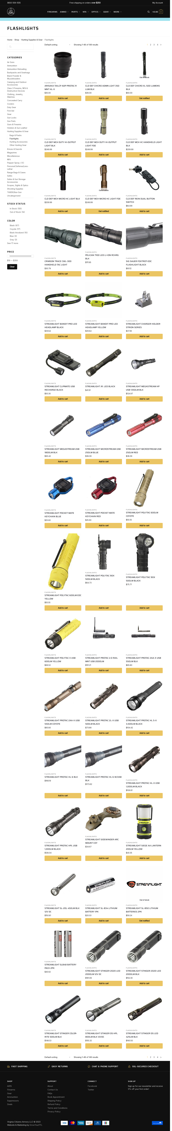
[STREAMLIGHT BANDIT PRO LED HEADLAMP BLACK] (63, 300)
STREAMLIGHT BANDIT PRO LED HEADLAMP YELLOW (101, 325)
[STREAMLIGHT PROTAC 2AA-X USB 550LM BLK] (144, 634)
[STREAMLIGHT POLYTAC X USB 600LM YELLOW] (63, 634)
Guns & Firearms (14, 124)
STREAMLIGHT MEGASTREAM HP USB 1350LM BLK (142, 388)
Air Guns (10, 62)
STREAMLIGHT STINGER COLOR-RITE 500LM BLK (61, 1035)
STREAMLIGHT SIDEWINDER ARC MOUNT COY (102, 841)
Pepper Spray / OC (15, 163)
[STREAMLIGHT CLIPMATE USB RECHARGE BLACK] (63, 362)
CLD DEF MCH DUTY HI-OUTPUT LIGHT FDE (101, 144)
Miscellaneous (13, 156)
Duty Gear (11, 107)
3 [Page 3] (154, 45)
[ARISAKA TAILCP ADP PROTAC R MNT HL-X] (63, 65)
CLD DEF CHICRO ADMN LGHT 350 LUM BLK (102, 87)
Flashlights (50, 83)
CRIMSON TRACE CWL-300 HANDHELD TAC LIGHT (58, 263)
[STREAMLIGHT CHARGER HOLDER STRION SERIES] (144, 300)
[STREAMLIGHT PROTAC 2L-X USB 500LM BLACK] (103, 696)
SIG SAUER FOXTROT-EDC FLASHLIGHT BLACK (139, 263)
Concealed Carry (14, 100)
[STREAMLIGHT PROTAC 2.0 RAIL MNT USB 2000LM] (103, 634)
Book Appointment (56, 1097)
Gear (9, 114)
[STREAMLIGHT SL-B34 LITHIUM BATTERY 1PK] (103, 884)
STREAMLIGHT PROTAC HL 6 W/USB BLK (103, 778)
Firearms (11, 1089)
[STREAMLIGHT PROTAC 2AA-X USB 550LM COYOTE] (63, 696)
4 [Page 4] (157, 45)
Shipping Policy (54, 1100)
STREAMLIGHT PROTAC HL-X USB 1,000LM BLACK (143, 784)
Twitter (91, 1089)
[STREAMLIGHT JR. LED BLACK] (103, 362)
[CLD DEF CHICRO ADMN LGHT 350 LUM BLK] (103, 65)
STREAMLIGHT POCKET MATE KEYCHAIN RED (100, 514)
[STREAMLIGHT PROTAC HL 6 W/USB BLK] (103, 756)
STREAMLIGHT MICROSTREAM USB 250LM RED (143, 450)
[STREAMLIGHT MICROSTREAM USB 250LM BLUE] (103, 425)
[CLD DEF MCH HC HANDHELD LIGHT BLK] (144, 121)
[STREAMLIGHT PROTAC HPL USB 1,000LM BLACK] (63, 821)
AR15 (9, 1086)
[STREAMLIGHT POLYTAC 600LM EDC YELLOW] (63, 561)
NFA (9, 159)
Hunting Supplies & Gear (32, 40)
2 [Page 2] (150, 45)
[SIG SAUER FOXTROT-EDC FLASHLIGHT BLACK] (144, 237)
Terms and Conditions (57, 1108)
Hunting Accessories (19, 142)
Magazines (12, 152)
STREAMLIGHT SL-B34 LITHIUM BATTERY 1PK (101, 910)
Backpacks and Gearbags (18, 72)
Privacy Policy (53, 1111)
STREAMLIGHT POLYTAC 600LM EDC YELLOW (63, 597)
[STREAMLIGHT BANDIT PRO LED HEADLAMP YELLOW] (103, 300)
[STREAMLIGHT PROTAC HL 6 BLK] (63, 756)
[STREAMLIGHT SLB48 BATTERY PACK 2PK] (63, 943)
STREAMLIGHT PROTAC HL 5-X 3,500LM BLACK (141, 722)
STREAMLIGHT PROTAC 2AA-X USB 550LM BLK (143, 659)
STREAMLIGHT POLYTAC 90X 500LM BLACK (99, 577)
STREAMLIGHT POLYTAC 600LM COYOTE (142, 514)
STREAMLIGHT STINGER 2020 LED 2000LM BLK (143, 972)
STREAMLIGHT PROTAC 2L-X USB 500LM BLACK (102, 722)
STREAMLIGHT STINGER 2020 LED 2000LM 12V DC (102, 972)
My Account (157, 3)
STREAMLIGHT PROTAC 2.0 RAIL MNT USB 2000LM (101, 659)
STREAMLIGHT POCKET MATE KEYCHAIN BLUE (59, 514)
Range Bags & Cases (16, 172)
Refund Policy (53, 1104)
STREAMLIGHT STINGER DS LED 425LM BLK (142, 1035)
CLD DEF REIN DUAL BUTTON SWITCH (140, 200)
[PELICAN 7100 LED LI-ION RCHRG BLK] (103, 234)
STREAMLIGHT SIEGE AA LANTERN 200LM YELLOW (143, 847)
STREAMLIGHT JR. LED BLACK (100, 386)
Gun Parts (11, 121)
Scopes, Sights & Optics (17, 185)
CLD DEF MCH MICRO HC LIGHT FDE (103, 198)
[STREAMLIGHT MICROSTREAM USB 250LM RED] (144, 425)
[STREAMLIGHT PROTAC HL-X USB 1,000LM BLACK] (144, 759)
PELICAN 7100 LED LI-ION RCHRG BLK (102, 256)
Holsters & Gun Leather (17, 128)
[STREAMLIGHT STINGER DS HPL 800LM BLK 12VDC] (103, 1009)
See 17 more (12, 243)
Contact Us (52, 1089)
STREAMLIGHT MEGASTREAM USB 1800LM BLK (62, 450)
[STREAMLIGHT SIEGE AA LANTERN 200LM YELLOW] (144, 821)
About (50, 1086)
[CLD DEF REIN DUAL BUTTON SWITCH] (144, 178)
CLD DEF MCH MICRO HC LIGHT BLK (62, 198)
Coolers (10, 104)
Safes (9, 176)
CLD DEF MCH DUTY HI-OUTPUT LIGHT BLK (60, 144)
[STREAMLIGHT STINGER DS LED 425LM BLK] (144, 1009)
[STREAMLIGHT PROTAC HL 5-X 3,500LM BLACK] (144, 696)
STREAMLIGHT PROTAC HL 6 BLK (61, 777)
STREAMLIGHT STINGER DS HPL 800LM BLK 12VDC (101, 1035)
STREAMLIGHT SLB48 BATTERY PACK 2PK (60, 966)
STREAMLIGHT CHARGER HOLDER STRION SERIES (143, 325)
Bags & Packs (16, 135)
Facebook (92, 1086)
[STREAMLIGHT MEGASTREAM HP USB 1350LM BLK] (144, 362)
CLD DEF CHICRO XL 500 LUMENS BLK (143, 87)
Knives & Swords (14, 149)
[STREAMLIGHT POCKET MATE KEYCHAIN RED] (103, 488)
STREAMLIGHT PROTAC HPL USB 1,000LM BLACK (61, 847)
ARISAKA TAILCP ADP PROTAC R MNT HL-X (61, 87)
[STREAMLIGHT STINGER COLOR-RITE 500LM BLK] (63, 1009)
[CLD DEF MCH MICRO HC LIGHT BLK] (63, 178)
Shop (16, 40)
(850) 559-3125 (14, 3)
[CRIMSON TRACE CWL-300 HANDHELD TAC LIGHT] (63, 237)
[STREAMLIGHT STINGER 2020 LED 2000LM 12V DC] (103, 946)
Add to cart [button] (63, 98)
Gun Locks (11, 118)
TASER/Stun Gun (14, 192)
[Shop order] (58, 44)
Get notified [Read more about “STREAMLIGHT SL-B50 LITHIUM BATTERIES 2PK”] (144, 921)
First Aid (10, 111)
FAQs (49, 1093)
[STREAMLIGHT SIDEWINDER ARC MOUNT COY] (103, 818)
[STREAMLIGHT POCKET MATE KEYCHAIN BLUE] (63, 488)
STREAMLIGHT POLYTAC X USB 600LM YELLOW (60, 659)
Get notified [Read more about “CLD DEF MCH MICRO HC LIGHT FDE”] (104, 211)
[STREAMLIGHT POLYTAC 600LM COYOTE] (144, 488)
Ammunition (12, 65)
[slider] (8, 256)
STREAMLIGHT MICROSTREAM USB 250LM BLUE (103, 450)
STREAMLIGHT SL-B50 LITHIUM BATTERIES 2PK (142, 910)
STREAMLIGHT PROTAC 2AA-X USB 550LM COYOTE (62, 722)
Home (9, 40)
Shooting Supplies (15, 189)
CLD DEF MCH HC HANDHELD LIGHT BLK (144, 144)
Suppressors (13, 1100)
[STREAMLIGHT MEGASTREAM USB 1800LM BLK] (63, 425)
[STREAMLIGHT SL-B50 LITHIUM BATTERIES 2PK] (144, 884)
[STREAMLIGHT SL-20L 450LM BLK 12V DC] (63, 884)
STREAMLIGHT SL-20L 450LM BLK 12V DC (62, 910)
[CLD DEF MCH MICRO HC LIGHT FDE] (103, 178)
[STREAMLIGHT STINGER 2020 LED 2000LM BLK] (144, 946)
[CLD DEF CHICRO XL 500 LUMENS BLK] (144, 65)
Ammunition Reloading (16, 69)
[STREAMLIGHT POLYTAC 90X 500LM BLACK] (103, 551)
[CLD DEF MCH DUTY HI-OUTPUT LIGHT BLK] (63, 121)
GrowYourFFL (36, 1125)
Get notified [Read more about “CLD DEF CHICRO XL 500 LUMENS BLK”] (144, 98)
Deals (9, 1104)
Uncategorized (13, 196)
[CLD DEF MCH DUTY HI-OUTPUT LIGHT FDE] (103, 121)
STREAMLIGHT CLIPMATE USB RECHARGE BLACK (60, 388)
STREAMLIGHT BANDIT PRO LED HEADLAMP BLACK (61, 325)
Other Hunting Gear (18, 145)
